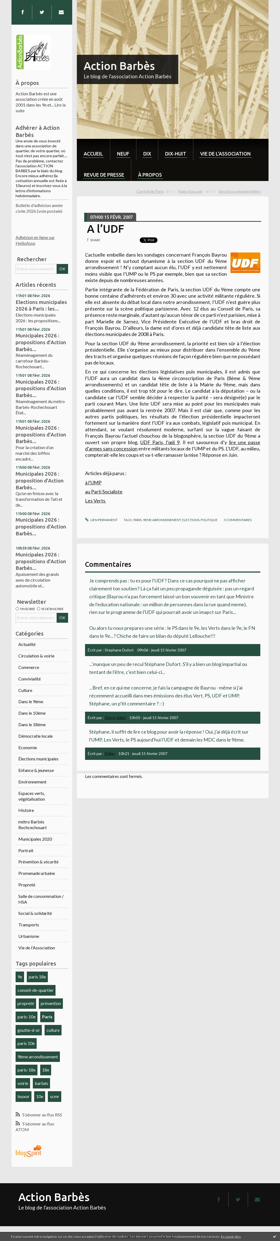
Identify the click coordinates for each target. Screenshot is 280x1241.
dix (147, 153)
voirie (23, 1083)
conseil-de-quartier (36, 990)
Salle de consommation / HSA (41, 899)
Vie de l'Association (36, 947)
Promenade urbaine (36, 873)
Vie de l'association (225, 153)
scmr (54, 1096)
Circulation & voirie (36, 655)
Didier (110, 753)
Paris (47, 1016)
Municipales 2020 (35, 838)
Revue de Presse (104, 174)
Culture (25, 690)
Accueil (93, 153)
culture (53, 1030)
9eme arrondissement (162, 520)
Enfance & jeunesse (36, 770)
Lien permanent (101, 520)
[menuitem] (93, 149)
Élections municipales (38, 758)
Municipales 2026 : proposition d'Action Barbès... (40, 480)
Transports (28, 924)
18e (45, 1069)
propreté (26, 1003)
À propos (150, 174)
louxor (24, 1096)
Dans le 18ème (32, 724)
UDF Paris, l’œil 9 (160, 442)
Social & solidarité (35, 913)
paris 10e (26, 1043)
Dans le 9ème (30, 701)
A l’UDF (105, 229)
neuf (123, 153)
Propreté (26, 884)
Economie (27, 747)
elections (190, 520)
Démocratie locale (35, 736)
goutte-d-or (29, 1030)
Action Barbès (119, 66)
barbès (41, 1083)
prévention (51, 1003)
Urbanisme (28, 936)
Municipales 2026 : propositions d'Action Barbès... (41, 342)
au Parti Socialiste (103, 492)
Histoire (26, 810)
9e (20, 976)
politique (209, 520)
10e (39, 1096)
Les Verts (95, 501)
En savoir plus (231, 1236)
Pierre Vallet (115, 717)
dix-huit (175, 153)
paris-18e (27, 1069)
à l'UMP (93, 482)
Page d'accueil (190, 191)
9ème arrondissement (38, 1056)
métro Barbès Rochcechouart (32, 824)
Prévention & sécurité (38, 861)
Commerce (28, 667)
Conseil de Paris (150, 191)
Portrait (25, 850)
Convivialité (29, 678)
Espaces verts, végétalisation (31, 796)
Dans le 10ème (32, 713)
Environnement (32, 781)
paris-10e (27, 1016)
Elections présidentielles (239, 191)
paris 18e (37, 976)
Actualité (27, 644)
